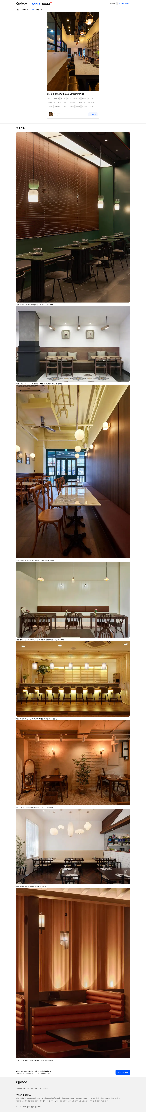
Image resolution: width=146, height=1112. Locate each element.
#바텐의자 (76, 98)
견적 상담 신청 (123, 1072)
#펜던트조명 (91, 102)
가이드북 (39, 9)
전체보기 (93, 114)
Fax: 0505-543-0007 (82, 1098)
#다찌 (59, 102)
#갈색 (78, 106)
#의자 (69, 98)
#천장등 (72, 102)
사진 (32, 9)
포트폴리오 (24, 9)
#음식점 (56, 98)
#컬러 (91, 106)
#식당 (49, 98)
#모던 (64, 106)
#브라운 (71, 106)
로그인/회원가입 (124, 3)
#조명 (66, 102)
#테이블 (90, 98)
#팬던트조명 (81, 102)
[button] (127, 134)
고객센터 (19, 1089)
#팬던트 (57, 106)
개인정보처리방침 (35, 1089)
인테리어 (36, 4)
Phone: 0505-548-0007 (68, 1098)
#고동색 (84, 106)
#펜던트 (50, 106)
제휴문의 (112, 3)
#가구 (63, 98)
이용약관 (26, 1089)
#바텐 (84, 98)
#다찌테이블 (51, 102)
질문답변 (46, 3)
